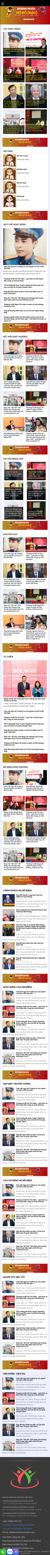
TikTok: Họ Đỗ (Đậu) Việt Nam (17, 1528)
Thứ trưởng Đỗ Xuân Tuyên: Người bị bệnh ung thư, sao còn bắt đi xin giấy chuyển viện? (13, 104)
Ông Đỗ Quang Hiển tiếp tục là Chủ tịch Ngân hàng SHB (24, 311)
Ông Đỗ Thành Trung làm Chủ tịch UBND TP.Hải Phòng (29, 896)
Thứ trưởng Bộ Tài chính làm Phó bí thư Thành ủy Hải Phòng (31, 910)
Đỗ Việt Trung (22, 156)
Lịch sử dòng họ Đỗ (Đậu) (17, 1180)
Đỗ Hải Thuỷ (21, 183)
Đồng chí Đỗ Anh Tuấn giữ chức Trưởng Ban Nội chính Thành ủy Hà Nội (24, 700)
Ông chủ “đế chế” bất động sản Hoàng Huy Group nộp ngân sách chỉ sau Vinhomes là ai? (13, 129)
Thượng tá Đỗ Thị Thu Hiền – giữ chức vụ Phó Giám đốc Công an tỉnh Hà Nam (36, 78)
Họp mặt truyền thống (17, 1083)
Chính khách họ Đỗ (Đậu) (17, 890)
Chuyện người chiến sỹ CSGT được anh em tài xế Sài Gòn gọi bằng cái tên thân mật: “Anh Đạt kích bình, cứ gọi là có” (25, 319)
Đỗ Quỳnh (20, 196)
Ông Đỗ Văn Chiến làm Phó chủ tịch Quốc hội (29, 944)
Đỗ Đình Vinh (22, 169)
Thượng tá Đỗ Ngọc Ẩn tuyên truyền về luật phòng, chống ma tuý (34, 129)
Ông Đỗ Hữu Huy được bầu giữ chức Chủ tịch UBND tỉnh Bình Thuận (36, 51)
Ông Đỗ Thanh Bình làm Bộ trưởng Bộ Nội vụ (30, 959)
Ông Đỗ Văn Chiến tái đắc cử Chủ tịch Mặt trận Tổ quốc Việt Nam (35, 103)
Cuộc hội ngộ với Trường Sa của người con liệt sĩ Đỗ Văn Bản (14, 51)
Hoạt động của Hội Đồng (17, 987)
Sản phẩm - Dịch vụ (14, 1373)
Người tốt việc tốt (14, 1277)
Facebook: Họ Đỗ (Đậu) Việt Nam (18, 1525)
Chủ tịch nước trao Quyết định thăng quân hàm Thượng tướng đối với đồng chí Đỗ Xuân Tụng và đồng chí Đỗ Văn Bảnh (31, 927)
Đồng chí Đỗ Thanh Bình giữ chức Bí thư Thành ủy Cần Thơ (13, 77)
